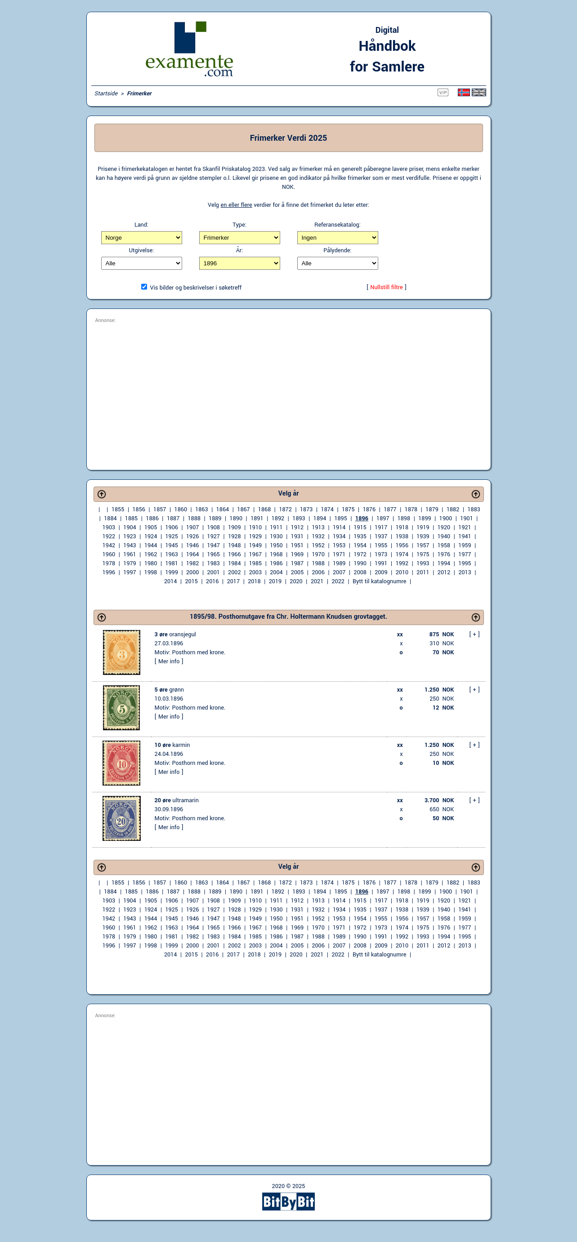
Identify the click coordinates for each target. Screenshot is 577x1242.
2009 (381, 572)
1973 (381, 554)
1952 (318, 545)
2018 (254, 581)
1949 (255, 545)
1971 (339, 554)
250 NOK (441, 699)
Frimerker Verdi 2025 (288, 138)
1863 (201, 509)
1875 (348, 509)
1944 (150, 545)
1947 (213, 545)
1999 (171, 572)
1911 (276, 527)
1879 (431, 509)
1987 (297, 563)
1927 (213, 536)
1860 (180, 509)
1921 (464, 527)
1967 (255, 554)
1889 (215, 518)
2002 (234, 572)
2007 (339, 572)
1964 (192, 554)
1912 (297, 527)
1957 (422, 545)
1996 (109, 572)
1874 (327, 509)
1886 (152, 518)
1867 (243, 509)
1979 (129, 563)
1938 (402, 536)
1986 (276, 563)
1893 (298, 518)
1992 (402, 563)
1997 (129, 572)
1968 (276, 554)
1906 (171, 527)
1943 (129, 545)
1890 (236, 518)
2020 (296, 581)
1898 (404, 518)
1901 (466, 518)
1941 (464, 536)
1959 (464, 545)
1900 (445, 518)
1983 (213, 563)
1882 (453, 509)
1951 (297, 545)
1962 (150, 554)
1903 (109, 527)
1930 (276, 536)
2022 (337, 581)
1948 (234, 545)
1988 (318, 563)
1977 (464, 554)
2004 (276, 572)
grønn (169, 690)
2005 (297, 572)
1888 (194, 518)
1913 (318, 527)
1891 (256, 518)
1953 (339, 545)
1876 (369, 509)
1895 (340, 518)
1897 (382, 518)
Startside (106, 93)
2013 (464, 572)
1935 (360, 536)
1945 (171, 545)
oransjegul (175, 634)
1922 (109, 536)
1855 (118, 509)
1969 (297, 554)
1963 (171, 554)
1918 (402, 527)
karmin (172, 745)
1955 (381, 545)
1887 (173, 518)
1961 (129, 554)
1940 (444, 536)
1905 (150, 527)
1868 (264, 509)
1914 (339, 527)
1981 (171, 563)
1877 (390, 509)
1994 (444, 563)
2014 (170, 581)
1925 (171, 536)
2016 (212, 581)
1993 (422, 563)
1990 (360, 563)
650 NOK (441, 809)
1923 (129, 536)
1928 (234, 536)
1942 (109, 545)
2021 (317, 581)
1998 (150, 572)
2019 (275, 581)
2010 (402, 572)
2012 (444, 572)
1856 (138, 509)
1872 (285, 509)
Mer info (168, 661)
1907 (192, 527)
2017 (233, 581)
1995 (464, 563)
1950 (276, 545)
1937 (381, 536)
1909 (234, 527)
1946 (192, 545)
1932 (318, 536)
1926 (192, 536)
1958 (444, 545)
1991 (381, 563)
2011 (422, 572)
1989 (339, 563)
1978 (109, 563)
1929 (255, 536)
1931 (297, 536)
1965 (213, 554)
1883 (473, 509)
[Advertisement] (288, 392)
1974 (402, 554)
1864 (222, 509)
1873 (306, 509)
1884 (110, 518)
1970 (318, 554)
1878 (411, 509)
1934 (339, 536)
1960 (109, 554)
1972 (360, 554)
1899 (424, 518)
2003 (255, 572)
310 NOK (441, 643)
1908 (213, 527)
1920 (444, 527)
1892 (278, 518)
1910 (255, 527)
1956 (402, 545)
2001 (213, 572)
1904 (129, 527)
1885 (131, 518)
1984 (234, 563)
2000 (192, 572)
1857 (159, 509)
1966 (234, 554)
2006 (318, 572)
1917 (381, 527)
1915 (360, 527)
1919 (422, 527)
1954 (360, 545)
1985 (255, 563)
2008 (360, 572)
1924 (150, 536)
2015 (191, 581)
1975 (422, 554)
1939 (422, 536)
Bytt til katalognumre (379, 581)
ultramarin (177, 800)
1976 (444, 554)
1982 (192, 563)
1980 (150, 563)
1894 (319, 518)
